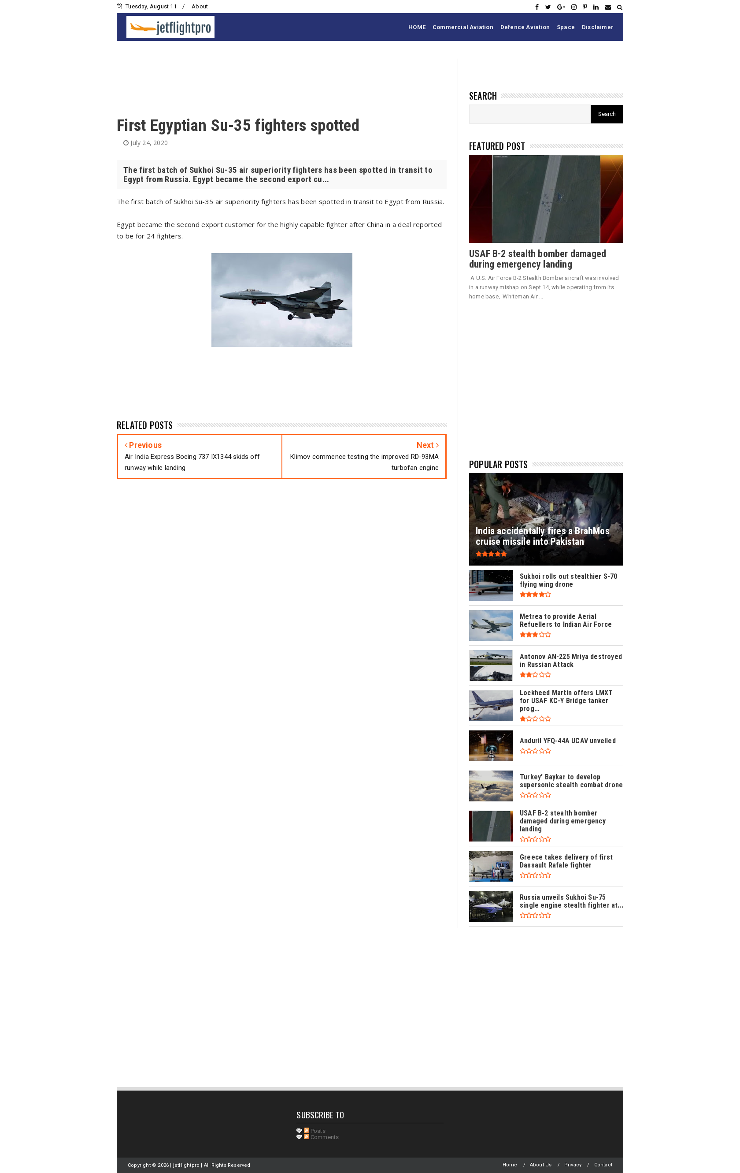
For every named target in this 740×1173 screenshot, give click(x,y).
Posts (315, 1131)
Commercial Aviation (463, 27)
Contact (603, 1164)
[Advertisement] (277, 78)
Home (510, 1164)
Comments (321, 1137)
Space (566, 27)
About (200, 6)
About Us (541, 1164)
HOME (417, 27)
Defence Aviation (525, 27)
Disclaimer (598, 27)
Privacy (572, 1164)
